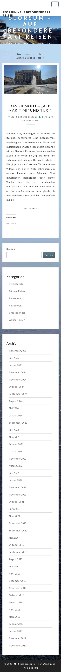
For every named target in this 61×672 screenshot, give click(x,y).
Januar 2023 (15, 451)
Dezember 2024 (17, 372)
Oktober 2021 (16, 501)
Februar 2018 (16, 623)
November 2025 (17, 350)
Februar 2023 (16, 444)
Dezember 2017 (17, 638)
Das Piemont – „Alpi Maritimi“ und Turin (30, 108)
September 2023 (18, 422)
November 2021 (17, 494)
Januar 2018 (15, 631)
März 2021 (14, 516)
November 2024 (17, 379)
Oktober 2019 (16, 544)
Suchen (10, 249)
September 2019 (18, 552)
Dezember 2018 (17, 580)
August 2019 (15, 559)
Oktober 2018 (16, 595)
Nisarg (35, 667)
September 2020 (18, 530)
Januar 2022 (15, 480)
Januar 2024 (15, 415)
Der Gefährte (16, 283)
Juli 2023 (14, 429)
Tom (44, 116)
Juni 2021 (14, 508)
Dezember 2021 (17, 487)
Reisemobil (15, 305)
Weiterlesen (31, 208)
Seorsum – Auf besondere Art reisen (26, 13)
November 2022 (17, 458)
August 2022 (15, 465)
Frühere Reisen (17, 291)
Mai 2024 (14, 408)
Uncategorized (17, 312)
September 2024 (18, 393)
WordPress (49, 663)
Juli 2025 (14, 358)
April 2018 (14, 609)
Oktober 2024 (16, 386)
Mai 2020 (14, 537)
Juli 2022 (14, 473)
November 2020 (17, 523)
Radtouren (15, 298)
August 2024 (15, 401)
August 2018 (15, 602)
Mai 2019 (14, 566)
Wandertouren (17, 319)
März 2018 (14, 616)
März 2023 (14, 437)
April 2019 (14, 573)
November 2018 (17, 588)
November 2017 (17, 645)
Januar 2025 (15, 365)
